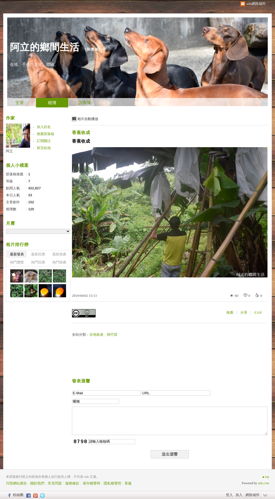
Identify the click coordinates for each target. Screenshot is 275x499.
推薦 (229, 312)
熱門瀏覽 (17, 262)
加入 (239, 495)
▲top (265, 477)
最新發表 (17, 254)
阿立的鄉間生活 (44, 47)
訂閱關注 (44, 141)
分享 (243, 312)
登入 (229, 495)
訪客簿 (84, 102)
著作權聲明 (91, 483)
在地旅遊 (96, 334)
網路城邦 (252, 495)
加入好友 (44, 127)
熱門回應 (38, 262)
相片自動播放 (87, 119)
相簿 (52, 102)
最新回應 (38, 254)
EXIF (258, 312)
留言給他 (44, 148)
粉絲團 (18, 495)
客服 (128, 483)
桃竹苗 (112, 334)
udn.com (263, 483)
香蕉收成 (81, 132)
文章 (19, 102)
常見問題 (55, 483)
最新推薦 (59, 254)
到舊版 (92, 49)
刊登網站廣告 (16, 483)
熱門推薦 (59, 262)
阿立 (9, 151)
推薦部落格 (45, 134)
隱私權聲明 (112, 483)
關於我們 (37, 483)
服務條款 (72, 483)
